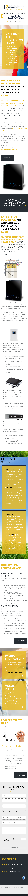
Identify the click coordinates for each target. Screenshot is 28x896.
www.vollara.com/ (14, 205)
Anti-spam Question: (6, 839)
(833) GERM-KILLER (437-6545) (15, 17)
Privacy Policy (20, 887)
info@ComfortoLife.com (14, 871)
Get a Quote (21, 641)
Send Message (14, 847)
